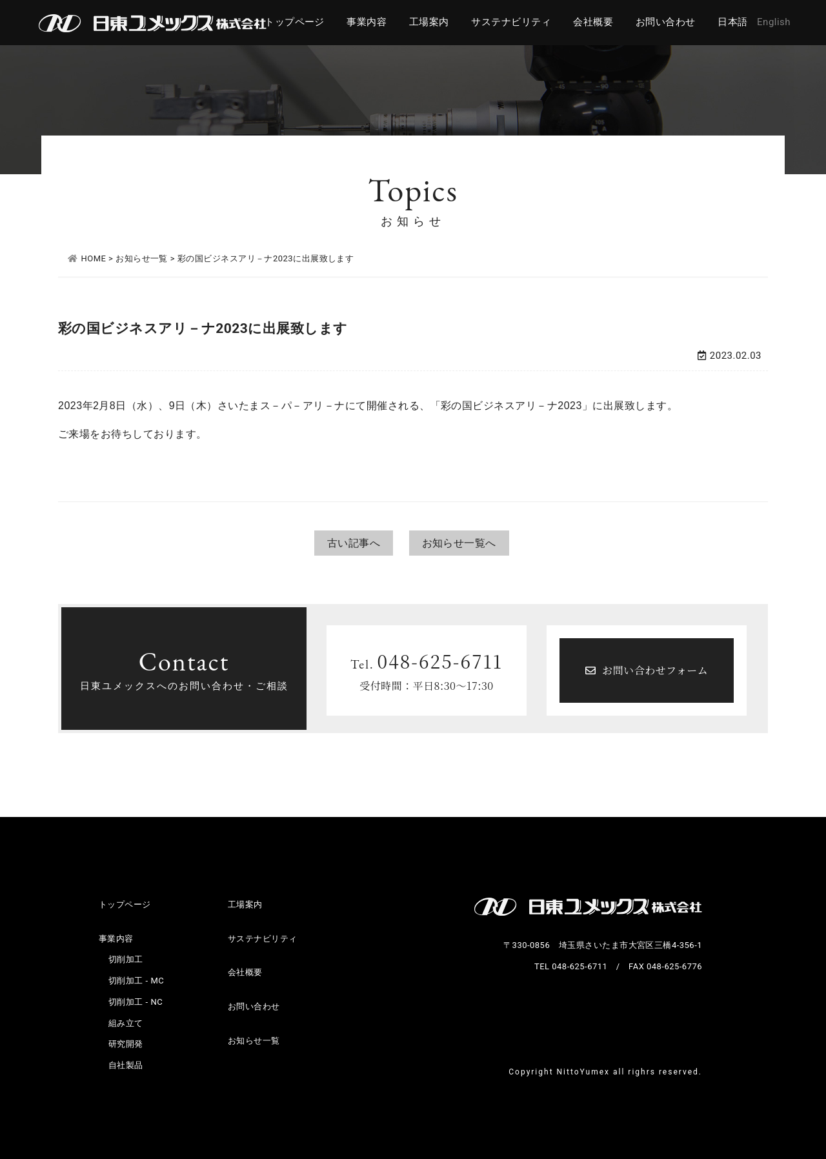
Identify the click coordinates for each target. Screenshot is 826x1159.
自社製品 (125, 1065)
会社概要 (593, 22)
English (774, 22)
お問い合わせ (666, 22)
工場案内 (429, 22)
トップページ (295, 22)
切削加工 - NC (135, 1002)
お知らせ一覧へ (459, 543)
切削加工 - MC (136, 980)
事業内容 (367, 22)
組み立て (125, 1023)
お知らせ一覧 (254, 1040)
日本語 (732, 22)
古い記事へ (353, 543)
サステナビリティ (511, 22)
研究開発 (125, 1044)
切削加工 (125, 959)
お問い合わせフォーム (647, 670)
